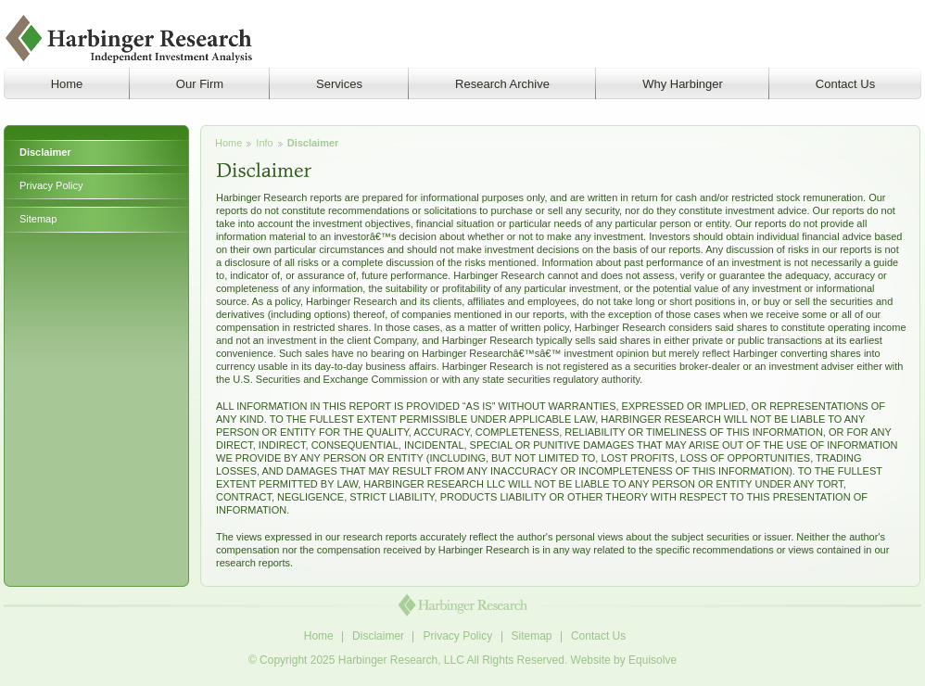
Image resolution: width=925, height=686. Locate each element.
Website (591, 660)
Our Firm (199, 84)
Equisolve (652, 660)
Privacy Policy (50, 185)
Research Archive (502, 84)
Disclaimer (45, 152)
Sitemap (38, 218)
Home (228, 142)
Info (264, 142)
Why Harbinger (682, 84)
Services (339, 84)
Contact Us (845, 84)
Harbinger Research (130, 39)
